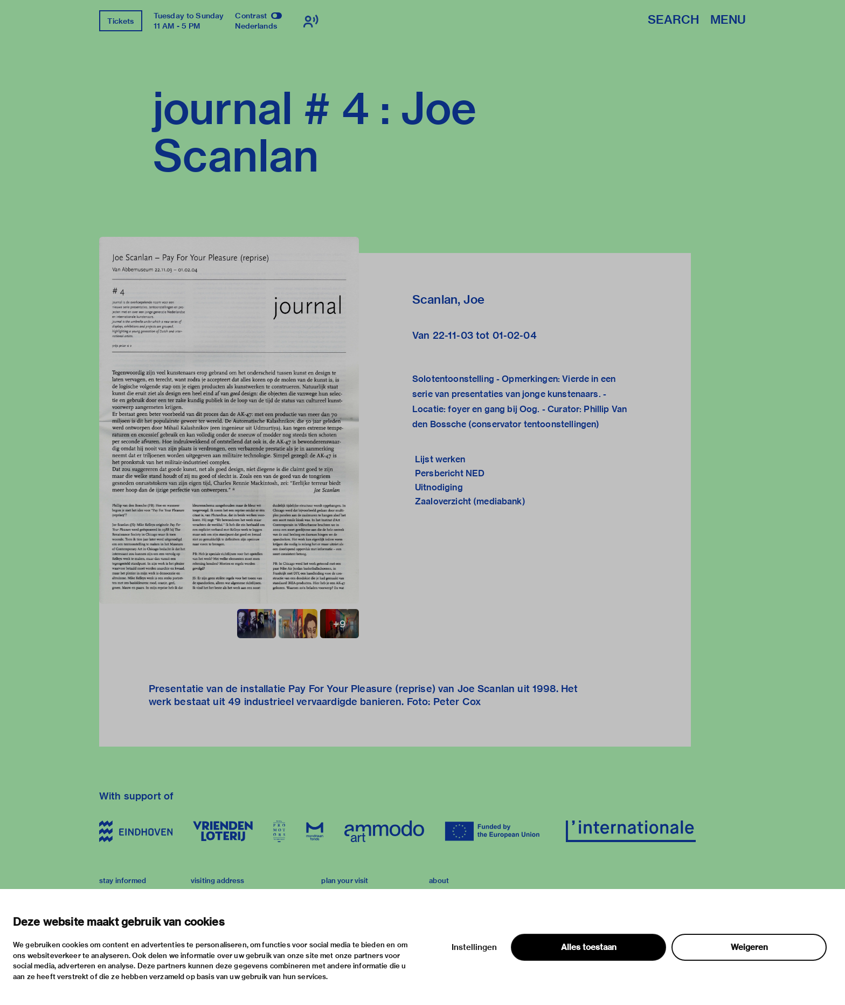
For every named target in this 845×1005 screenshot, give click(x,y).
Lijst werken (440, 459)
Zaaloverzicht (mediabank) (470, 501)
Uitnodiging (439, 487)
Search (673, 20)
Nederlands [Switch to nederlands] (256, 26)
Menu (728, 20)
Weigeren (749, 947)
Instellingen (474, 947)
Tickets (120, 21)
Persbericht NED (449, 473)
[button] (229, 420)
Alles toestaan (589, 947)
